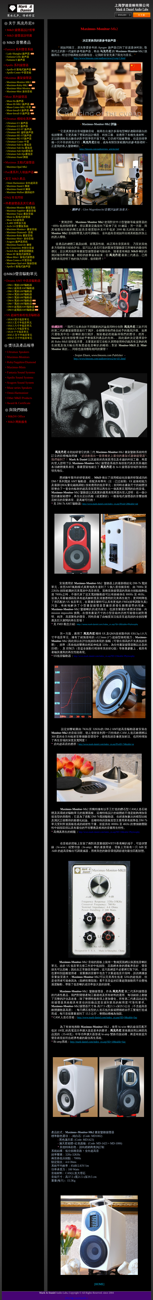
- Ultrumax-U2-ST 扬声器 (18, 129)
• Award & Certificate (17, 403)
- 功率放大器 (15, 223)
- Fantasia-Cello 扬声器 (17, 56)
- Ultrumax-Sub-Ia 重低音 (18, 144)
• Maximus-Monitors (17, 357)
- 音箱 (19, 232)
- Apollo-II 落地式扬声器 (18, 69)
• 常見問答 (13, 197)
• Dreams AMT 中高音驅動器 (22, 280)
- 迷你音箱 (19, 238)
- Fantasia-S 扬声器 (15, 60)
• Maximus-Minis (15, 367)
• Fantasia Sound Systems (20, 372)
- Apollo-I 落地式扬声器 (17, 266)
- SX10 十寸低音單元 (17, 331)
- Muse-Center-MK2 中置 (18, 107)
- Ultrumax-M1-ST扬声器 (18, 135)
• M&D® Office (15, 416)
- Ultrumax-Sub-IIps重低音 (19, 154)
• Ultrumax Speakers (17, 352)
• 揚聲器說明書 (18, 35)
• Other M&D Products (18, 398)
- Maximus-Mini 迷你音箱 (18, 91)
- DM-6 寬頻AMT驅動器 (19, 300)
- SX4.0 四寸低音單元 (17, 319)
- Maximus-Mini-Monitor (17, 88)
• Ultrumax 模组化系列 (18, 118)
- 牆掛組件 (20, 192)
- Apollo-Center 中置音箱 (18, 72)
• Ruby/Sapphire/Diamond (20, 362)
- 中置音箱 (18, 260)
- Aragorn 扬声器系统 (16, 241)
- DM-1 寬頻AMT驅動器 (19, 285)
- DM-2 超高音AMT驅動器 (20, 288)
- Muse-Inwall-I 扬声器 (17, 110)
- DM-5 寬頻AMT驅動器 (19, 297)
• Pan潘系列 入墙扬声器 (19, 172)
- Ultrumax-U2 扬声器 (16, 126)
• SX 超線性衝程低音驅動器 (22, 315)
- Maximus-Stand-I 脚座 (17, 186)
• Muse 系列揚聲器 (15, 96)
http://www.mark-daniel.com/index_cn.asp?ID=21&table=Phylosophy (104, 656)
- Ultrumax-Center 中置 (17, 141)
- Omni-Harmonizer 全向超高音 (21, 183)
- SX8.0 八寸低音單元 (17, 328)
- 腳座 (17, 189)
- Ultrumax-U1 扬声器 (16, 123)
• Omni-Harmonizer (16, 392)
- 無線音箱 (21, 263)
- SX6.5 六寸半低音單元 (19, 325)
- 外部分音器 (19, 248)
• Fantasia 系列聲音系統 (18, 49)
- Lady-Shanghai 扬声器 (17, 53)
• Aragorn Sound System (19, 382)
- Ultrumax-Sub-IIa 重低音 (18, 148)
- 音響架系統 (16, 226)
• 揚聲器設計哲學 (20, 30)
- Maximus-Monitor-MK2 (18, 82)
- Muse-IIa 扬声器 (14, 101)
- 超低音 (14, 220)
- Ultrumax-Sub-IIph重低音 (19, 151)
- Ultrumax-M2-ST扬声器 (18, 138)
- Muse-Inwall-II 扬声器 (17, 113)
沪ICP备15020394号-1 (76, 1298)
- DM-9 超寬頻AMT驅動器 (20, 310)
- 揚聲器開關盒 (19, 251)
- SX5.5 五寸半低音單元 (19, 322)
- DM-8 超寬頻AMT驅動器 (20, 306)
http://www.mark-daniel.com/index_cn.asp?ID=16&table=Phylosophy (109, 832)
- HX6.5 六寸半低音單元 (19, 338)
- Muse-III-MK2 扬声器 (17, 104)
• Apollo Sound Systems (19, 377)
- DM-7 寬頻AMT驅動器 (19, 303)
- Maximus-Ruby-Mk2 (16, 85)
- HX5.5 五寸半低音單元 (19, 335)
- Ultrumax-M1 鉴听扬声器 (19, 132)
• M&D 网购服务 (16, 421)
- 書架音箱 (20, 207)
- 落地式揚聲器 (17, 217)
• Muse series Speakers (18, 387)
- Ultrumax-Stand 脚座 (16, 157)
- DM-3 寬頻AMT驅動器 (19, 291)
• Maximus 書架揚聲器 (18, 77)
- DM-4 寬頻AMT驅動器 (19, 294)
